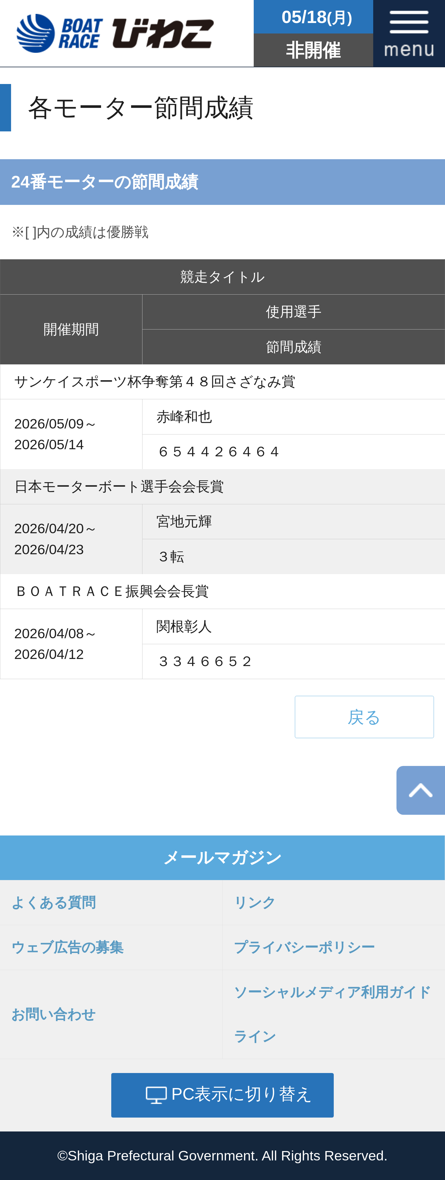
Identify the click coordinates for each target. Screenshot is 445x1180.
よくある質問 (53, 902)
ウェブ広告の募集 (67, 947)
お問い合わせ (53, 1014)
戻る (364, 717)
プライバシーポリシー (304, 947)
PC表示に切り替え (242, 1094)
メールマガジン (222, 857)
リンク (255, 902)
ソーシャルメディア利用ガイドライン (332, 1014)
